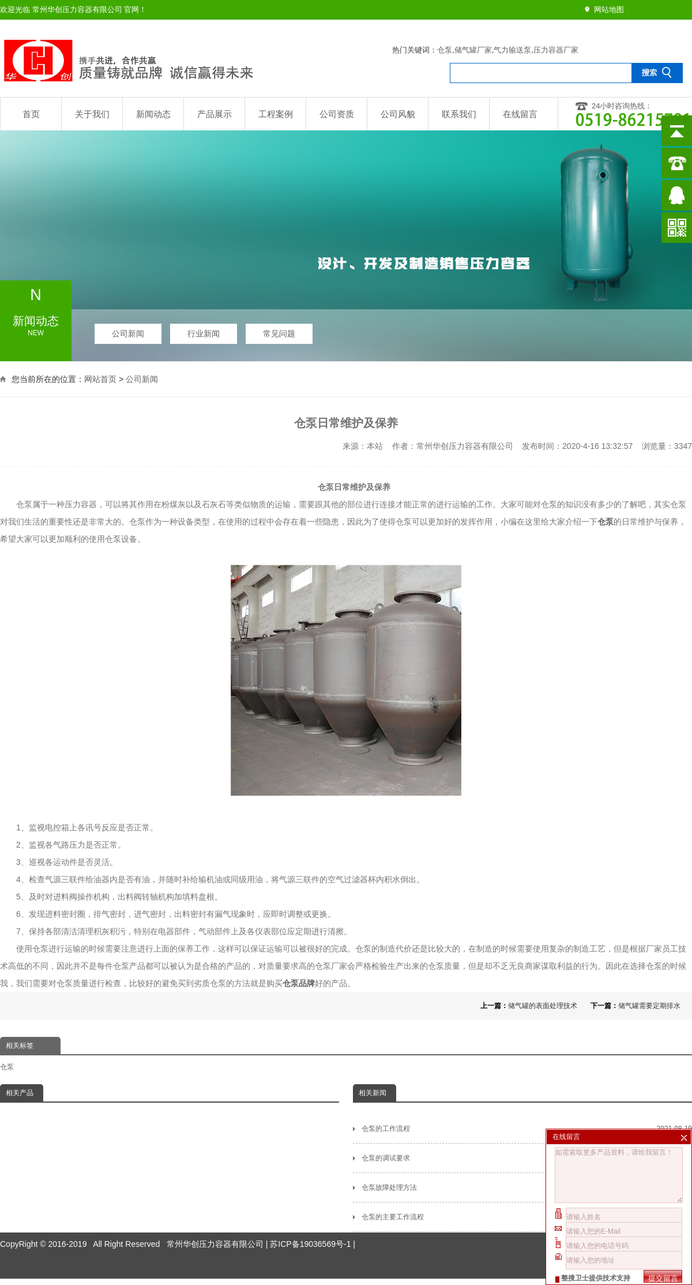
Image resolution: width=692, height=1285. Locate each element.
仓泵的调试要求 (527, 1158)
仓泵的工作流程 (527, 1128)
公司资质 (336, 114)
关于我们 (92, 114)
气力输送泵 (512, 50)
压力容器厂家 (555, 50)
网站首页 (100, 378)
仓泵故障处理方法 (527, 1187)
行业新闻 (203, 330)
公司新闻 (128, 330)
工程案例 (275, 114)
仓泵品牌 (299, 983)
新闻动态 (153, 114)
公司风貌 (398, 114)
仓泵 (444, 50)
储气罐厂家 (473, 50)
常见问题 (279, 330)
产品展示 (214, 114)
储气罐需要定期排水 (649, 1006)
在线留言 (520, 114)
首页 (31, 114)
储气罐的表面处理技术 (542, 1006)
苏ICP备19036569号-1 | (312, 1219)
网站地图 (609, 9)
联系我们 (459, 114)
